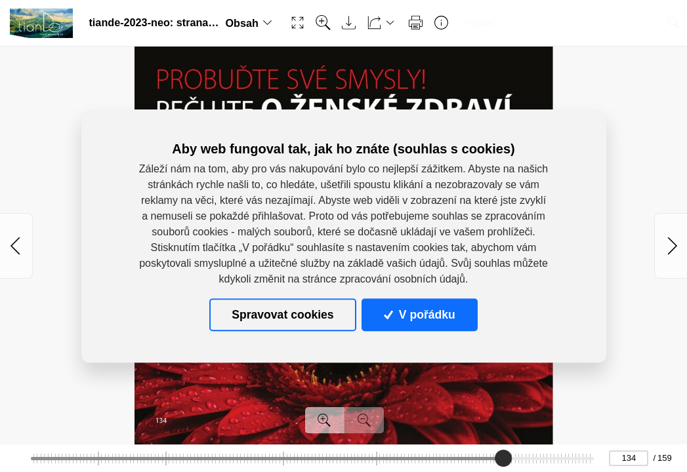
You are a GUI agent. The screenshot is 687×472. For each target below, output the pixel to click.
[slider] (503, 458)
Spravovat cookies (282, 314)
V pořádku (419, 314)
